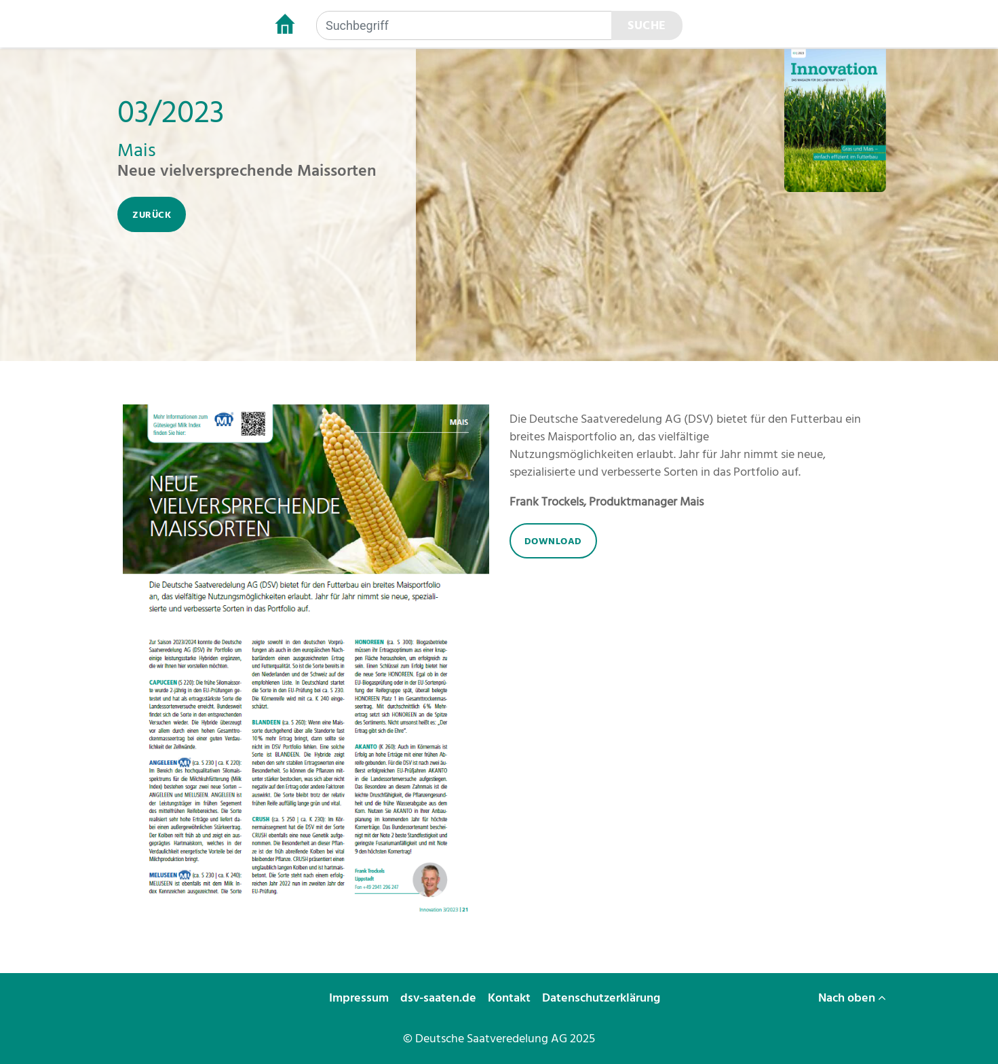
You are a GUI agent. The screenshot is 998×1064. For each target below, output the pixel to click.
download (553, 541)
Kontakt (510, 998)
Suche (647, 25)
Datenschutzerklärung (602, 998)
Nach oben (852, 998)
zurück (151, 215)
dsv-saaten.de (439, 998)
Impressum (360, 998)
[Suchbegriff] (464, 25)
